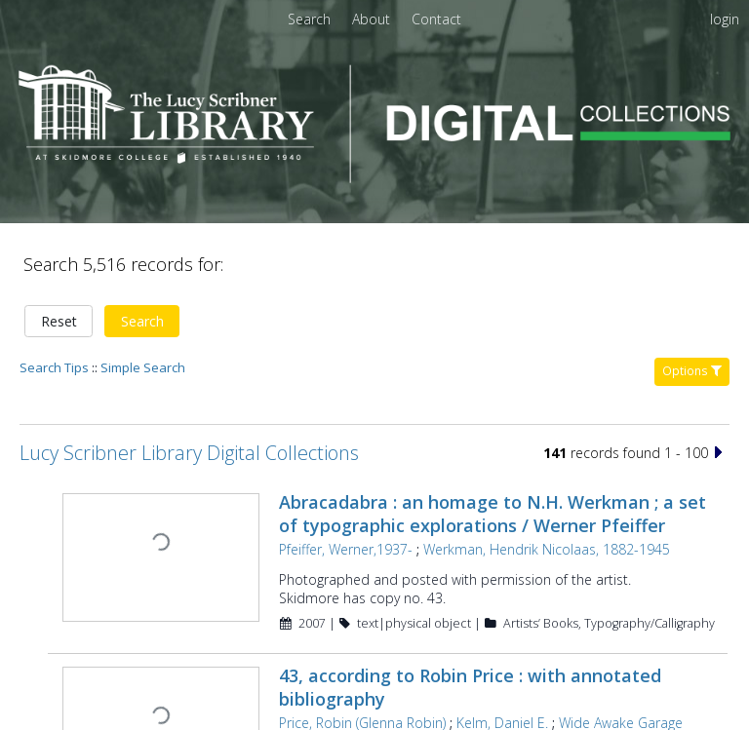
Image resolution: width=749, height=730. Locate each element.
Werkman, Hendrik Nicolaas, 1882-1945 (544, 482)
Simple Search (142, 300)
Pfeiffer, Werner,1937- (344, 482)
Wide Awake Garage (619, 654)
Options (692, 303)
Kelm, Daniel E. (500, 654)
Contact (436, 19)
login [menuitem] (724, 19)
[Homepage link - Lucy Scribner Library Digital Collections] (374, 177)
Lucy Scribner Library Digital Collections (189, 385)
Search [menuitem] (309, 19)
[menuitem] (373, 19)
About (373, 19)
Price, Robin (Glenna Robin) (360, 654)
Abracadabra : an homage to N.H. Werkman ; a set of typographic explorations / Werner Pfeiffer (490, 446)
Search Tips (54, 300)
